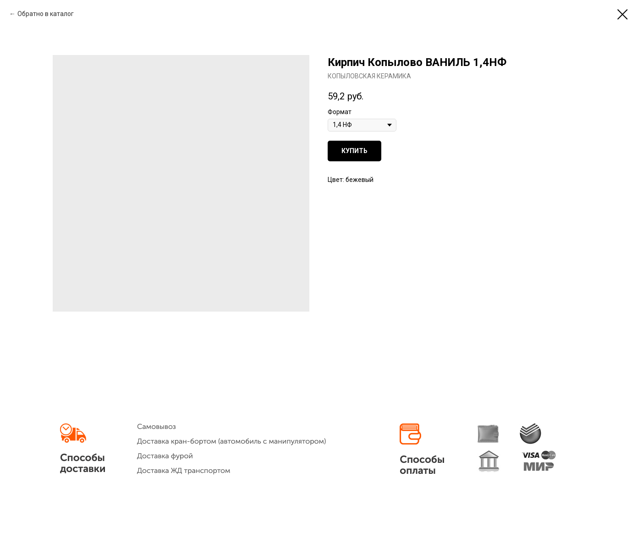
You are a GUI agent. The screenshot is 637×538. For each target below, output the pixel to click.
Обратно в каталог (45, 13)
